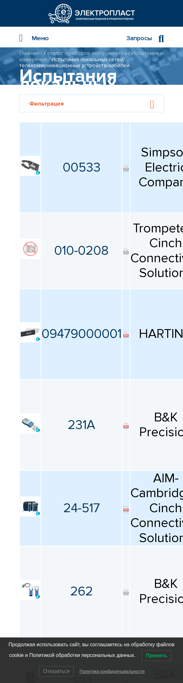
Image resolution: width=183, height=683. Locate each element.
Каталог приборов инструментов (85, 53)
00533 (81, 167)
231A (81, 425)
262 (81, 591)
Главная (29, 53)
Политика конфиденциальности (112, 671)
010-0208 (81, 250)
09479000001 (82, 334)
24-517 (81, 508)
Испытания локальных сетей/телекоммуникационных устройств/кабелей (74, 62)
